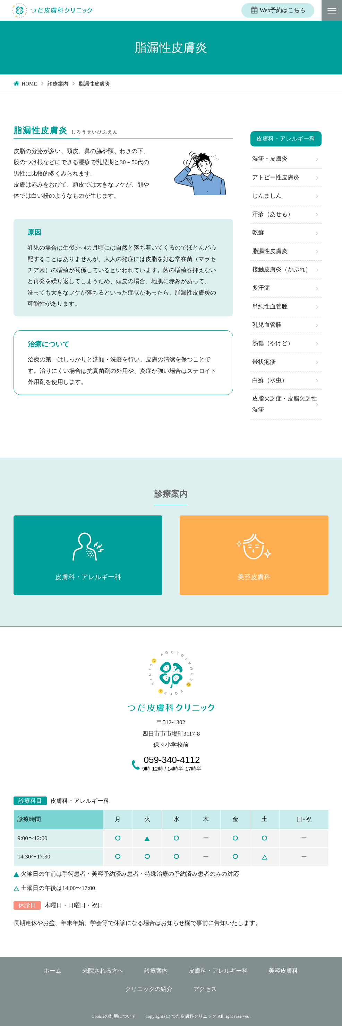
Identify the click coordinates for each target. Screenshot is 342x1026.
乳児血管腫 (267, 325)
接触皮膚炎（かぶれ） (281, 269)
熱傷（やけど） (272, 343)
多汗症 (261, 288)
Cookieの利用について (114, 1016)
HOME (29, 84)
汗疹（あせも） (272, 214)
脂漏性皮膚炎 (270, 251)
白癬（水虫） (270, 380)
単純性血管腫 (270, 306)
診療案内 (58, 84)
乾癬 (258, 232)
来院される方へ (102, 971)
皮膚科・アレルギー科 (218, 971)
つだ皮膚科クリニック (193, 1016)
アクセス (205, 989)
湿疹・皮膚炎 (270, 158)
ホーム (52, 971)
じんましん (267, 195)
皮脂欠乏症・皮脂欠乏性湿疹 (284, 404)
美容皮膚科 (283, 971)
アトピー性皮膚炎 (275, 177)
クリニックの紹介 (148, 989)
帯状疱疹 (264, 362)
